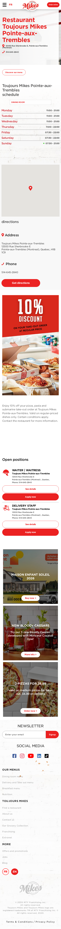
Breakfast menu (11, 788)
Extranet (7, 838)
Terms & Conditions (19, 922)
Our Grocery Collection (15, 826)
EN (15, 871)
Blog (5, 863)
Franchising (8, 832)
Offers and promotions (15, 851)
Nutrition (7, 794)
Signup (52, 734)
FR (10, 4)
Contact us (8, 820)
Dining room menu (12, 777)
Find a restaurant (11, 808)
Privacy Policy (45, 922)
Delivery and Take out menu (17, 782)
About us (7, 814)
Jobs (5, 857)
